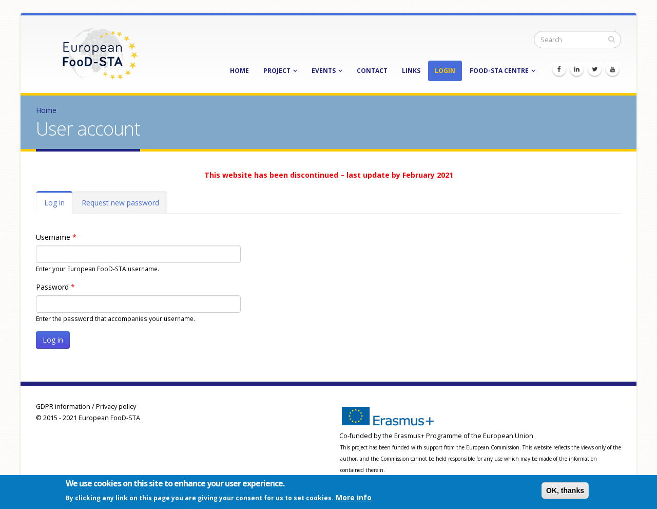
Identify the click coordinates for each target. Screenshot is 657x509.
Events (324, 70)
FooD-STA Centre (499, 70)
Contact (372, 70)
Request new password (120, 203)
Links (411, 70)
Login (445, 70)
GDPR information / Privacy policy (86, 406)
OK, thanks (565, 491)
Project (277, 70)
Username (56, 237)
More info (354, 498)
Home (239, 70)
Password (55, 287)
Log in (58, 206)
